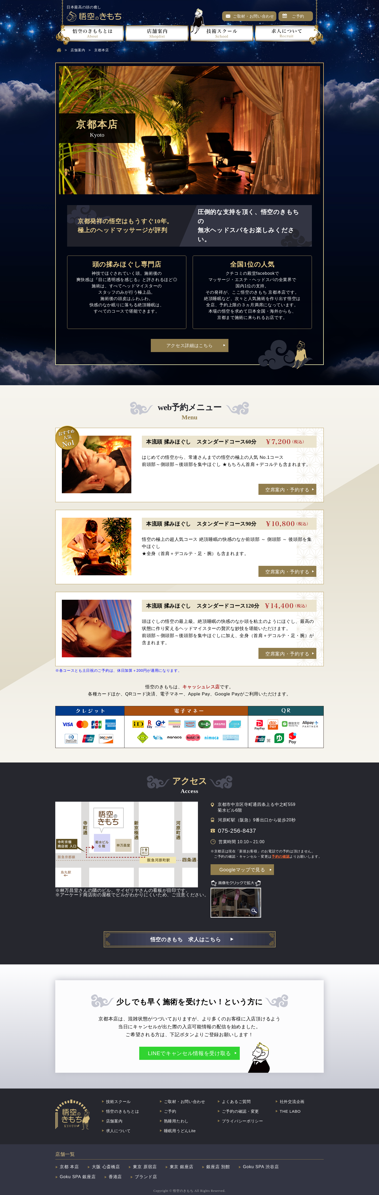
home (59, 50)
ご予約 (298, 16)
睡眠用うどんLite (180, 1131)
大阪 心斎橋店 (106, 1167)
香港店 (115, 1176)
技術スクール (118, 1102)
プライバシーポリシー (242, 1121)
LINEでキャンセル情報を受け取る (189, 1053)
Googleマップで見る (242, 869)
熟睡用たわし (176, 1121)
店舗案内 (78, 50)
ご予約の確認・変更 (240, 1111)
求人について (118, 1131)
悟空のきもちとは (122, 1111)
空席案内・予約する (287, 489)
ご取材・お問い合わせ (253, 16)
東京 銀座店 (181, 1167)
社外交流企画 (292, 1102)
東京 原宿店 (145, 1167)
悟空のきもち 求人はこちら (185, 939)
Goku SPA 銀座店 (78, 1176)
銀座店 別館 (218, 1167)
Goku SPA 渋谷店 (261, 1167)
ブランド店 (146, 1176)
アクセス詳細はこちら (189, 345)
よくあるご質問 (236, 1102)
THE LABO (290, 1111)
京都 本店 (69, 1167)
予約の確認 (281, 856)
